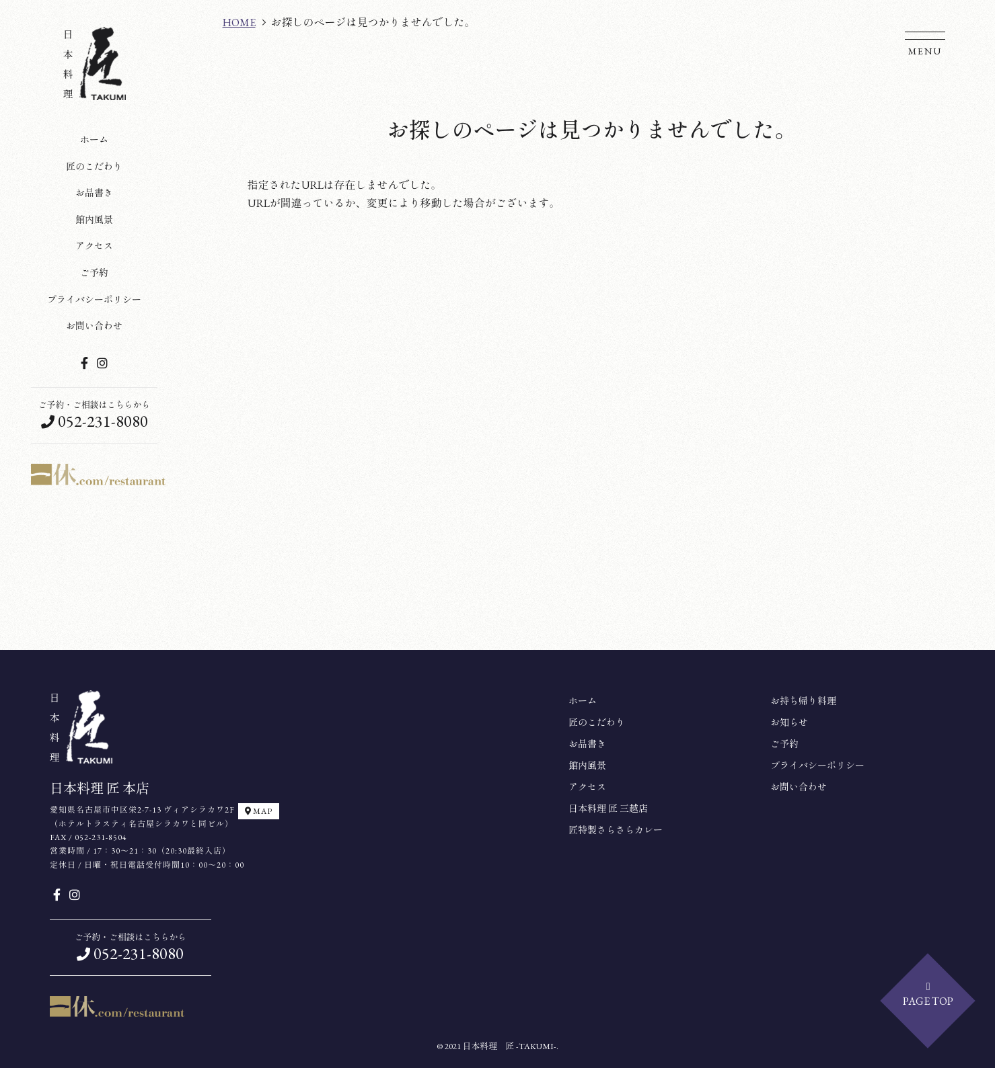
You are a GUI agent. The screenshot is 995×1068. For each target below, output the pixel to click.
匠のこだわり (94, 167)
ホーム (94, 140)
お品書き (94, 193)
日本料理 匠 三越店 (608, 809)
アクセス (94, 246)
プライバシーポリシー (94, 300)
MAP (258, 811)
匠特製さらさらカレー (615, 830)
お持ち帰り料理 (803, 701)
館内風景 (94, 220)
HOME (239, 22)
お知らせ (789, 722)
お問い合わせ (94, 326)
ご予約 (94, 273)
